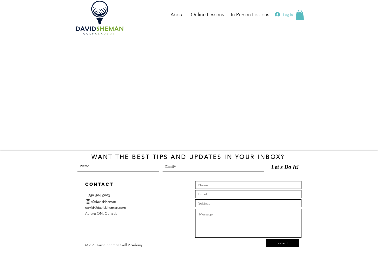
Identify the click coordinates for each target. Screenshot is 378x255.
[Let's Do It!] (285, 166)
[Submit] (282, 243)
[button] (300, 15)
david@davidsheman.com (105, 207)
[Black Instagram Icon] (88, 201)
